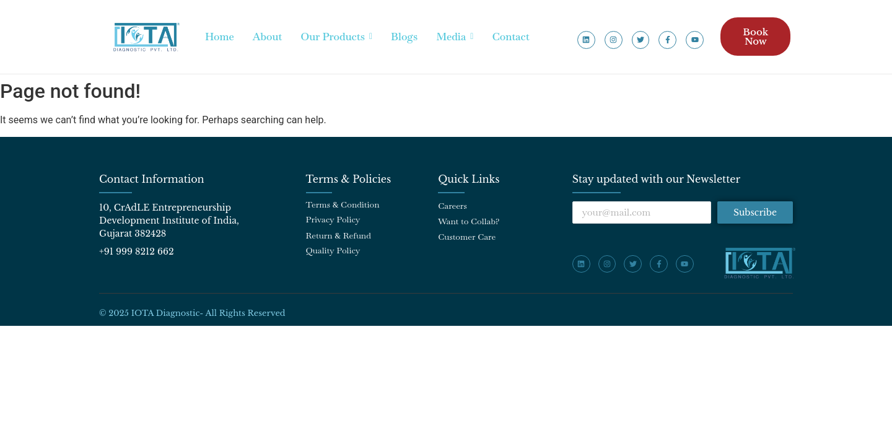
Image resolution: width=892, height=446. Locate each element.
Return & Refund (338, 235)
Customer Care (467, 236)
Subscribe (755, 212)
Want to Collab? (468, 221)
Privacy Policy (333, 219)
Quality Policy (333, 250)
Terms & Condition (343, 204)
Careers (452, 205)
